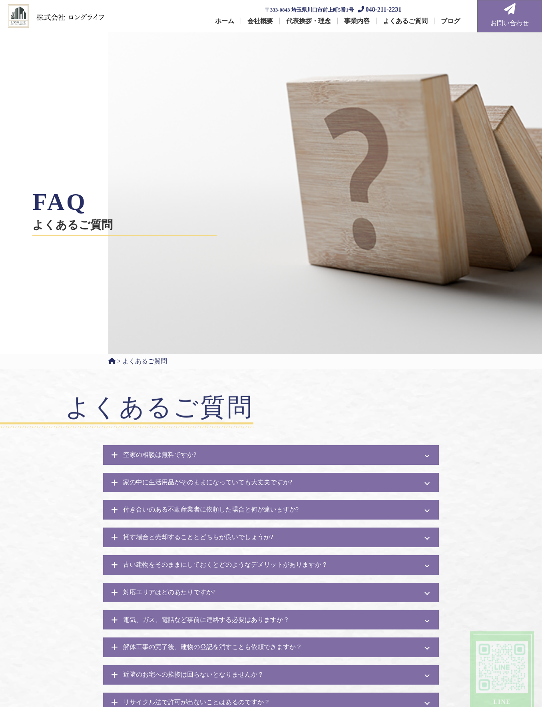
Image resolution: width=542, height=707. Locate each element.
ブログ (450, 21)
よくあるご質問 (405, 21)
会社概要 (260, 21)
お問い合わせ (509, 15)
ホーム (224, 21)
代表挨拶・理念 (308, 21)
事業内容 (357, 21)
